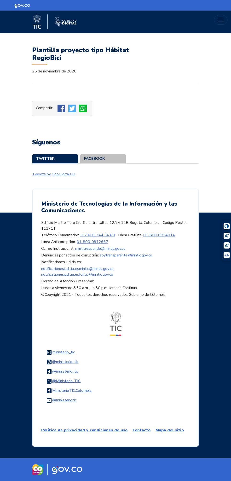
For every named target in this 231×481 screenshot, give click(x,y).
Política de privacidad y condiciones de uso (84, 430)
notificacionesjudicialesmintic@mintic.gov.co (77, 268)
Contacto (141, 430)
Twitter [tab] (45, 158)
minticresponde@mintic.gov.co (100, 248)
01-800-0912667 (92, 241)
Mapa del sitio (170, 430)
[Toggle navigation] (220, 20)
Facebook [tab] (94, 158)
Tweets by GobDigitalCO (53, 174)
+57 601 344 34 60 (97, 235)
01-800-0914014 (159, 235)
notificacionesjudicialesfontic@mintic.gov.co (77, 274)
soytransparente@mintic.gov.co (126, 255)
